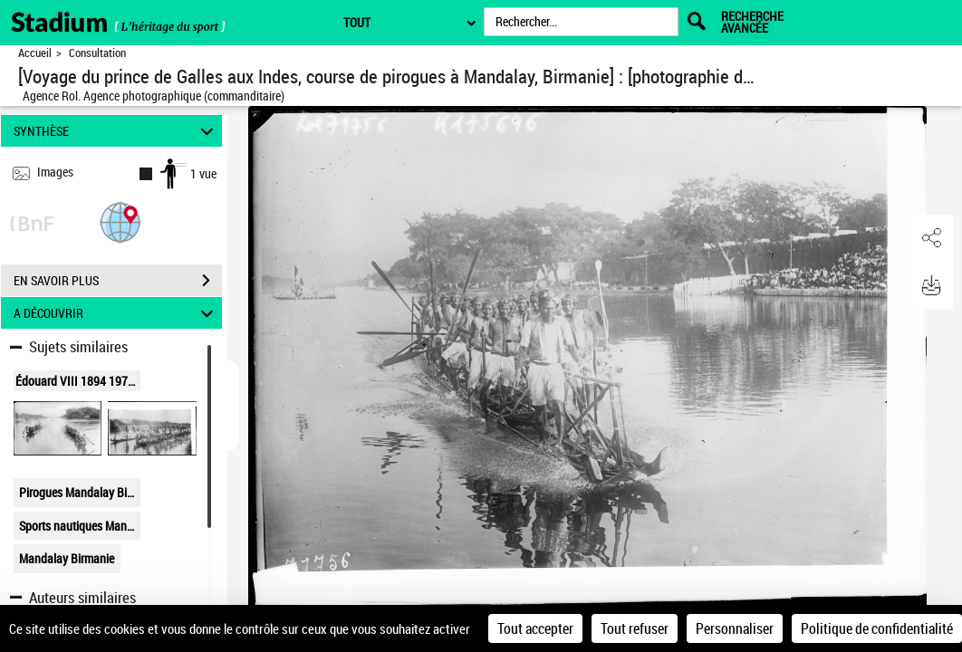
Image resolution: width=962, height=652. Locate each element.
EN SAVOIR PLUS (118, 280)
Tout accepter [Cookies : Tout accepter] (535, 628)
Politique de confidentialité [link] (877, 628)
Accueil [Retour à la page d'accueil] (35, 53)
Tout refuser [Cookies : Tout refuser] (635, 628)
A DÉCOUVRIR (116, 313)
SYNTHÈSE (116, 131)
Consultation (97, 53)
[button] (120, 221)
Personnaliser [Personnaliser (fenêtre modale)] (735, 628)
